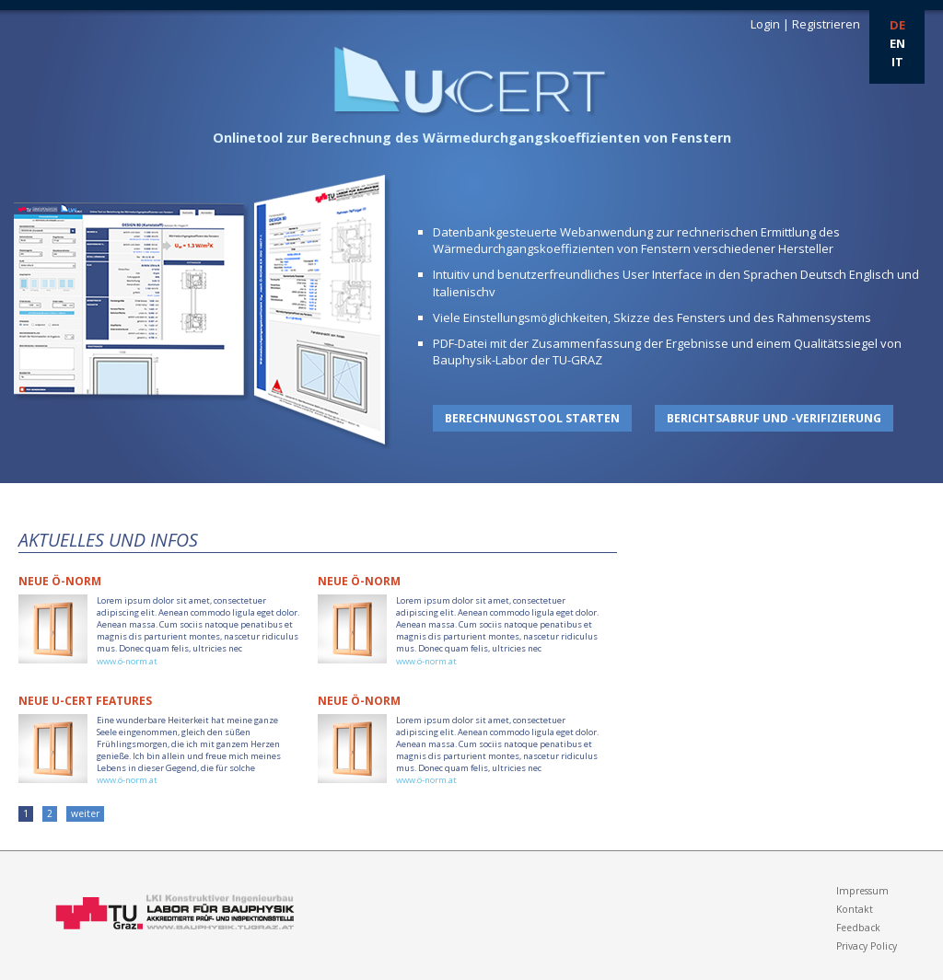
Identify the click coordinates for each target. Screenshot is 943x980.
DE (897, 25)
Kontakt (854, 909)
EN (897, 43)
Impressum (862, 890)
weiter (85, 813)
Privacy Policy (866, 946)
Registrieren (826, 24)
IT (897, 61)
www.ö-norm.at (127, 661)
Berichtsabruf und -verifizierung (774, 418)
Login (765, 24)
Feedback (858, 927)
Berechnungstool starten (532, 418)
